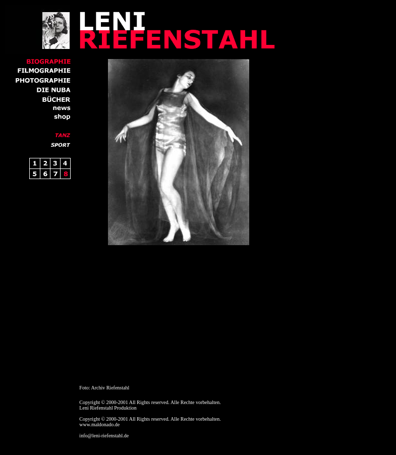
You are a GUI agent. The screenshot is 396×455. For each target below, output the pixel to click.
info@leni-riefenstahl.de (104, 435)
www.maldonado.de (99, 424)
